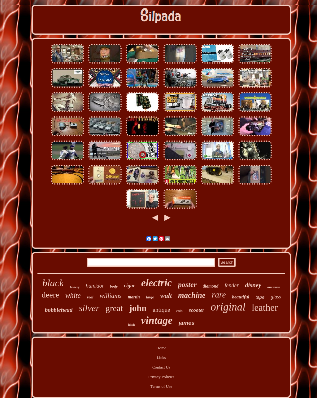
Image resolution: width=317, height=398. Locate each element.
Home (161, 348)
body (114, 286)
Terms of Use (161, 386)
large (150, 297)
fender (232, 285)
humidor (95, 285)
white (73, 295)
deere (50, 294)
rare (219, 294)
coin (179, 311)
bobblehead (59, 309)
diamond (211, 286)
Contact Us (161, 367)
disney (253, 285)
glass (276, 296)
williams (111, 295)
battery (75, 287)
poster (187, 284)
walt (166, 295)
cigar (129, 285)
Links (161, 357)
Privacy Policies (161, 376)
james (186, 323)
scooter (196, 310)
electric (156, 282)
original (228, 307)
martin (134, 297)
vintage (156, 320)
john (137, 308)
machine (192, 295)
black (53, 282)
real (90, 297)
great (114, 308)
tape (259, 297)
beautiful (240, 296)
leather (265, 307)
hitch (131, 324)
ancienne (273, 287)
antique (161, 309)
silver (89, 308)
